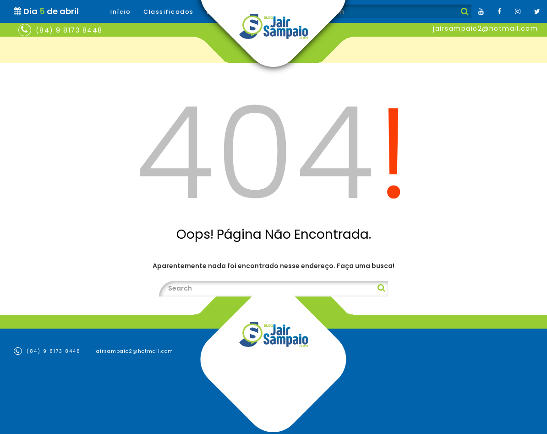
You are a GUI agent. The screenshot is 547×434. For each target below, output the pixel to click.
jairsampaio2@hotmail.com (485, 28)
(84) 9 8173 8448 (69, 30)
